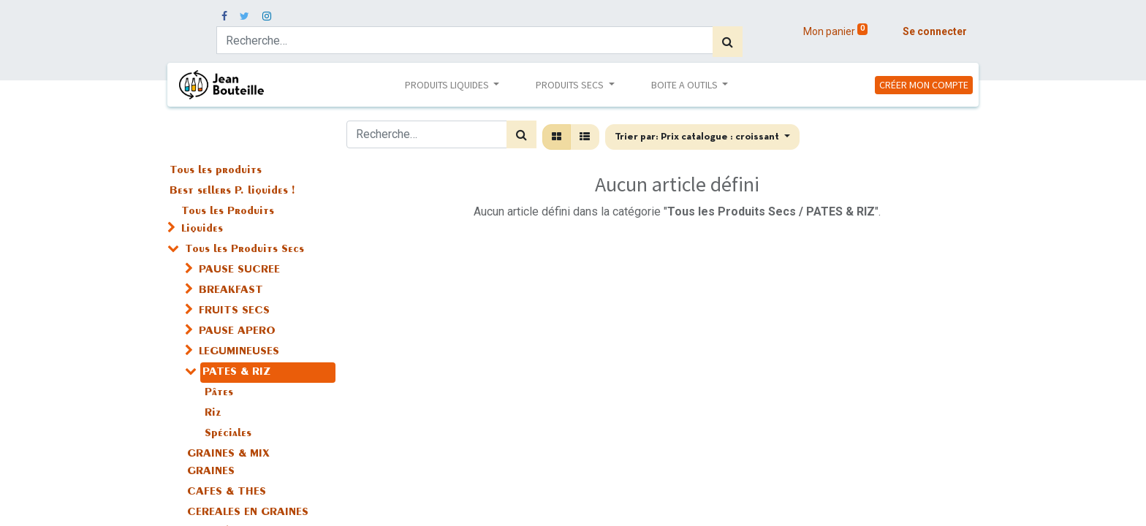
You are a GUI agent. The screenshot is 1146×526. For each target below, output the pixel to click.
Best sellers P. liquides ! (232, 191)
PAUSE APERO (237, 332)
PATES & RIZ (236, 372)
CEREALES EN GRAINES (247, 513)
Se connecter (935, 31)
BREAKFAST (231, 291)
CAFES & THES (226, 492)
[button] (702, 137)
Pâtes (219, 393)
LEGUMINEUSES (239, 352)
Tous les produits (216, 171)
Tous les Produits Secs (244, 250)
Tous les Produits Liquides (227, 220)
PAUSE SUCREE (239, 270)
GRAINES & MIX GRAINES (228, 463)
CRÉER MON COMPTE (923, 84)
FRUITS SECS (234, 311)
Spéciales (228, 434)
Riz (213, 413)
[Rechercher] (728, 41)
